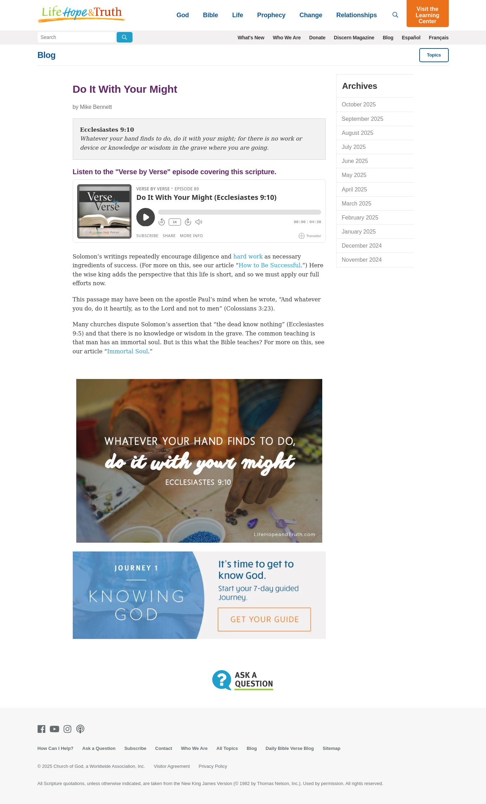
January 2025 (359, 232)
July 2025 (354, 147)
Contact (163, 748)
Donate (317, 37)
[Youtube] (56, 729)
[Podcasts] (82, 729)
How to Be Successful (269, 265)
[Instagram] (69, 729)
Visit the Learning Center (428, 15)
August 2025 (358, 133)
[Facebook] (43, 729)
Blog (388, 37)
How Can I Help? (56, 748)
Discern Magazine (354, 37)
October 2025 (359, 104)
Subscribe (135, 748)
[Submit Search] (124, 37)
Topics (434, 55)
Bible (210, 15)
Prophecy (271, 15)
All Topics (227, 748)
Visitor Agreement (172, 766)
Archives (359, 86)
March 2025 (357, 204)
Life (237, 15)
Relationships (356, 15)
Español (411, 37)
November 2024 (362, 260)
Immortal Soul (127, 351)
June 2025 (355, 161)
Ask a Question (99, 748)
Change (310, 15)
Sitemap (332, 748)
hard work (248, 256)
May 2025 (354, 175)
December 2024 (362, 246)
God (182, 15)
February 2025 (360, 218)
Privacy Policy (213, 766)
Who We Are (287, 37)
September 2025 (362, 119)
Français (439, 37)
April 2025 (354, 189)
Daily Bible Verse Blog (290, 748)
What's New (251, 37)
